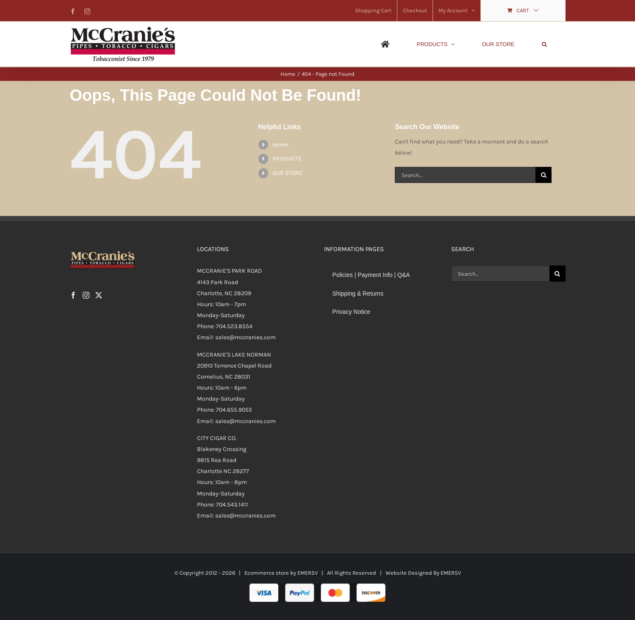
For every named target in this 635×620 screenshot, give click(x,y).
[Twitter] (98, 295)
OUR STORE (287, 173)
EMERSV (307, 573)
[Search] (543, 175)
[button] (544, 44)
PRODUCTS (286, 158)
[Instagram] (86, 295)
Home (280, 144)
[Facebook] (73, 295)
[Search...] (465, 175)
